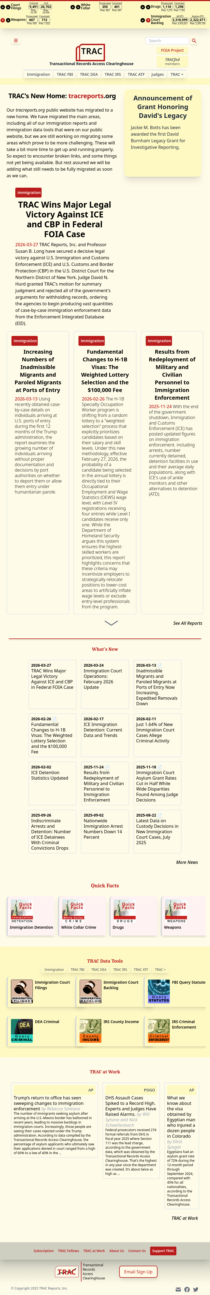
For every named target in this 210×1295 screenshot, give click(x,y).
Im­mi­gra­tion (38, 74)
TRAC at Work (184, 1218)
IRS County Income (121, 1021)
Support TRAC (163, 1250)
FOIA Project (172, 50)
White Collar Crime (78, 927)
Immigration (54, 969)
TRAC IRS (113, 74)
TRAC (177, 74)
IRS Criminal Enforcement (184, 1024)
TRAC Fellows (68, 1251)
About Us (116, 1251)
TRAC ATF (136, 74)
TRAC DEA (89, 74)
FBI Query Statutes (189, 982)
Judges (157, 74)
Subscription (44, 1251)
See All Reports (187, 623)
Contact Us (137, 1251)
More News (187, 862)
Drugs (118, 927)
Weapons (172, 927)
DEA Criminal (47, 1021)
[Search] (167, 40)
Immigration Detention (31, 927)
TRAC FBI (65, 74)
